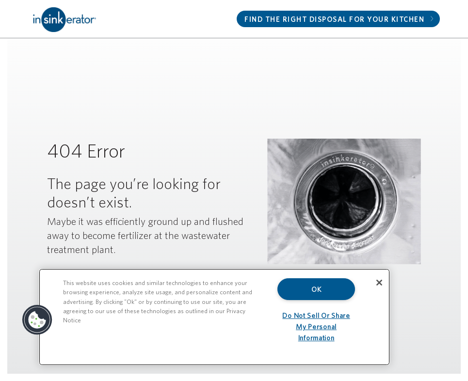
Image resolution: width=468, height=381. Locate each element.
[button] (37, 319)
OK (316, 289)
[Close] (379, 282)
